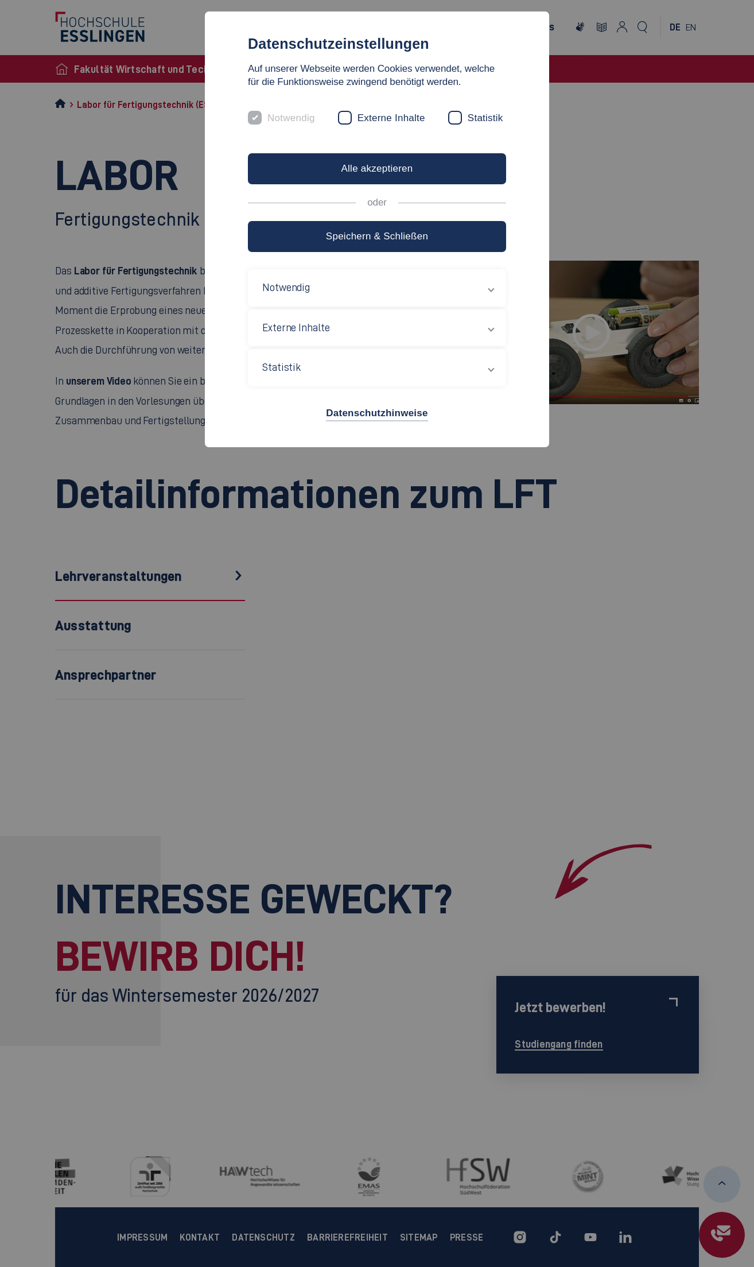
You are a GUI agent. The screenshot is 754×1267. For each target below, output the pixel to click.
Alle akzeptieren (377, 168)
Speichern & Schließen (377, 236)
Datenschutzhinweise (376, 413)
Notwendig (291, 118)
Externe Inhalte (391, 118)
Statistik (485, 118)
